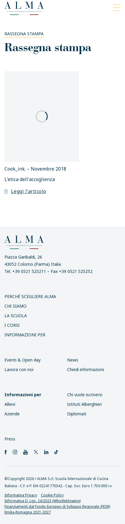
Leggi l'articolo (25, 191)
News (72, 360)
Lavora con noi (18, 369)
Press (9, 439)
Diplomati (76, 414)
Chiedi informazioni (85, 369)
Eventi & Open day (22, 360)
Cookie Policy (52, 495)
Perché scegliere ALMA (30, 296)
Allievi (9, 404)
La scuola (15, 315)
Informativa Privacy (20, 495)
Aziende (12, 414)
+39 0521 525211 (29, 271)
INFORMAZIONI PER (24, 335)
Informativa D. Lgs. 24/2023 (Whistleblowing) (42, 500)
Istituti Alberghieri (84, 404)
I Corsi (12, 325)
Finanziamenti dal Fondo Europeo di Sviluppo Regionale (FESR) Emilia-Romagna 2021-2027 (57, 509)
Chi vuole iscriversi (84, 394)
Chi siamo (15, 306)
